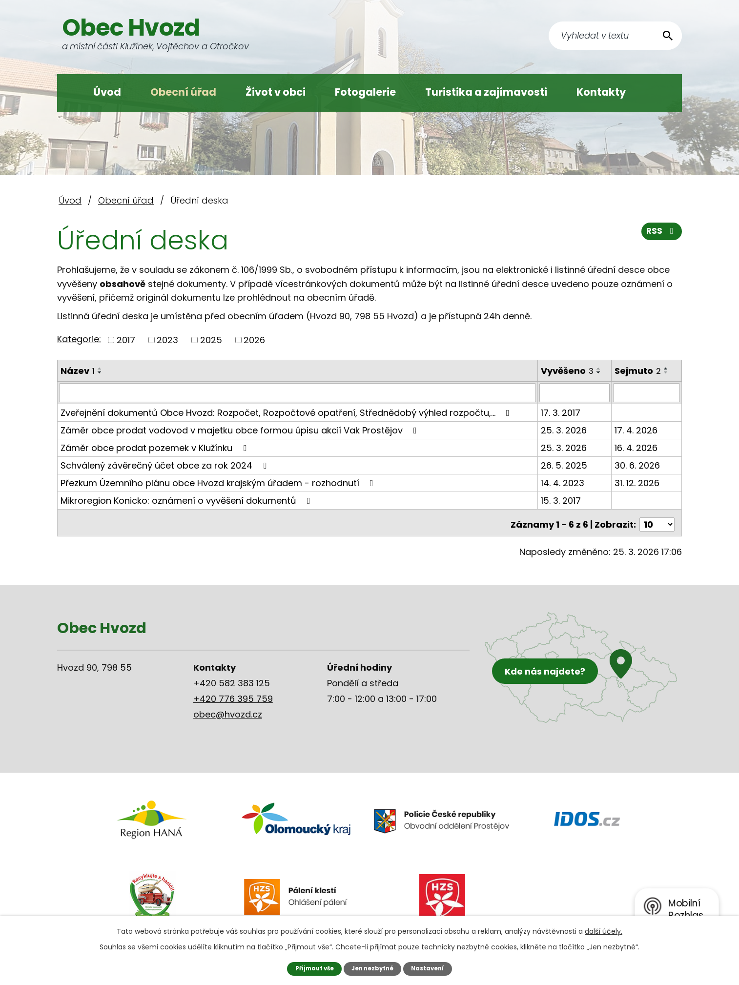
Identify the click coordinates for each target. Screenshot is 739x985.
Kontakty (601, 92)
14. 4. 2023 (563, 482)
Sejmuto (639, 371)
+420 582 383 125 (231, 679)
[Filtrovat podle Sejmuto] (647, 392)
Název (78, 371)
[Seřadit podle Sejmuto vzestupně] (667, 368)
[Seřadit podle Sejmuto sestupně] (667, 372)
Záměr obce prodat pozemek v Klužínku (155, 447)
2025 (211, 340)
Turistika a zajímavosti (486, 92)
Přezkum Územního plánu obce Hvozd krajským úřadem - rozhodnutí (219, 482)
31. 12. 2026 (638, 482)
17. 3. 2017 (561, 412)
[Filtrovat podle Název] (297, 392)
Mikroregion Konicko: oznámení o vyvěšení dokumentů (187, 500)
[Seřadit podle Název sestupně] (100, 372)
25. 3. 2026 (564, 430)
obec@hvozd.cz (227, 710)
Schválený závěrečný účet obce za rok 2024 (165, 465)
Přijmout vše (310, 968)
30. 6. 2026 (638, 465)
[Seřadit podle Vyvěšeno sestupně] (599, 372)
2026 (254, 340)
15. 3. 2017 (561, 500)
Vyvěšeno (567, 371)
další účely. (603, 931)
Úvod (107, 92)
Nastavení (432, 968)
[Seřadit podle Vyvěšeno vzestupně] (599, 368)
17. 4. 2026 (637, 430)
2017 (126, 340)
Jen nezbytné (373, 968)
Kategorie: (79, 339)
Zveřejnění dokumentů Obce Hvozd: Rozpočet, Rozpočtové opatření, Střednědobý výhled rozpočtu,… (287, 412)
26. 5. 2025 (564, 465)
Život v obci (276, 92)
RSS (661, 234)
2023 (167, 340)
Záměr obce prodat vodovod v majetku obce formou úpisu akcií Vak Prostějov (241, 430)
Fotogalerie (365, 92)
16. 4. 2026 (637, 447)
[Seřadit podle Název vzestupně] (100, 368)
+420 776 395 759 (233, 695)
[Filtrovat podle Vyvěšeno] (575, 392)
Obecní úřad (183, 92)
